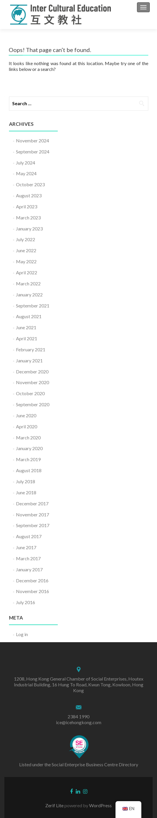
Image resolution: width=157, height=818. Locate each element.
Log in (22, 634)
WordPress (100, 805)
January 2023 (29, 228)
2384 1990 (78, 716)
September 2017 (32, 525)
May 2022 (26, 261)
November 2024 (32, 140)
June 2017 (26, 547)
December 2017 (32, 503)
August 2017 (28, 536)
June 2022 (26, 250)
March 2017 (28, 558)
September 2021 (32, 305)
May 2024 (26, 173)
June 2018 (26, 492)
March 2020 (28, 437)
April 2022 (26, 272)
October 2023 (30, 184)
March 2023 (28, 217)
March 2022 (28, 283)
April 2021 (26, 338)
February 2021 (30, 349)
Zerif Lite (54, 805)
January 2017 (29, 569)
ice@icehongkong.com (78, 722)
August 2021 (28, 316)
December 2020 (32, 371)
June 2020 (26, 415)
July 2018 (25, 481)
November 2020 (32, 382)
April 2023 (26, 206)
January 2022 (29, 294)
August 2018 (28, 470)
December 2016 (32, 580)
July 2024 (25, 162)
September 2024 (32, 151)
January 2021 (29, 360)
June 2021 (26, 327)
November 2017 (32, 514)
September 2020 (32, 404)
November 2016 (32, 591)
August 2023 (28, 195)
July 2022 (25, 239)
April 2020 (26, 426)
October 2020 (30, 393)
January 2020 (29, 448)
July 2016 (25, 602)
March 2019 (28, 459)
